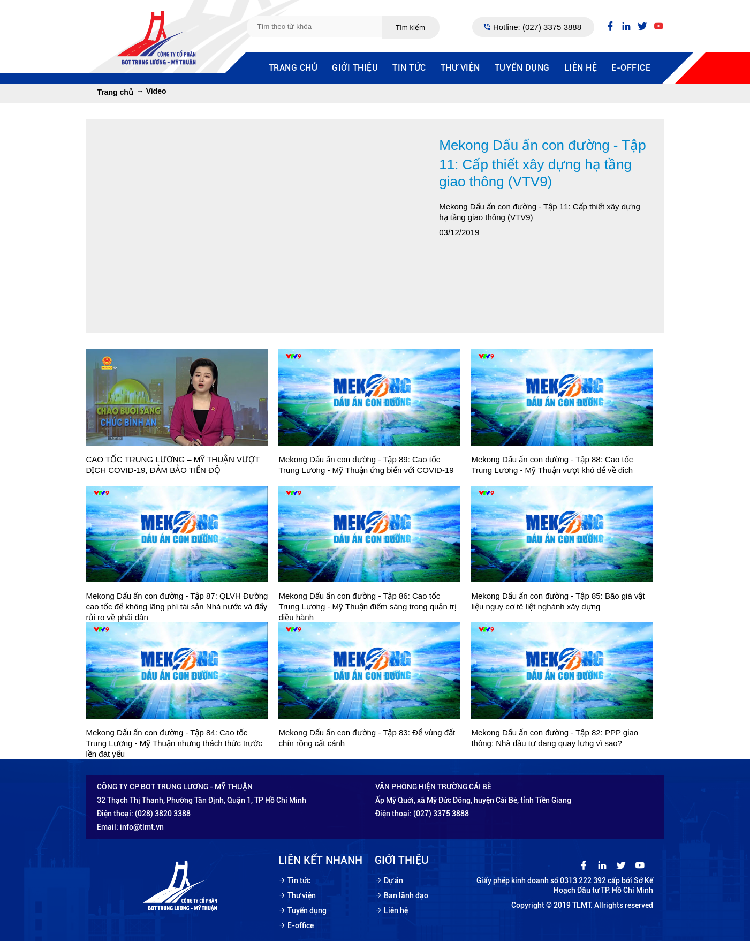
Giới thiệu (355, 68)
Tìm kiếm (410, 28)
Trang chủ (293, 68)
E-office (630, 68)
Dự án (393, 880)
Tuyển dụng (522, 68)
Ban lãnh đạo (406, 895)
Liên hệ (580, 68)
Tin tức (409, 68)
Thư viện (460, 68)
